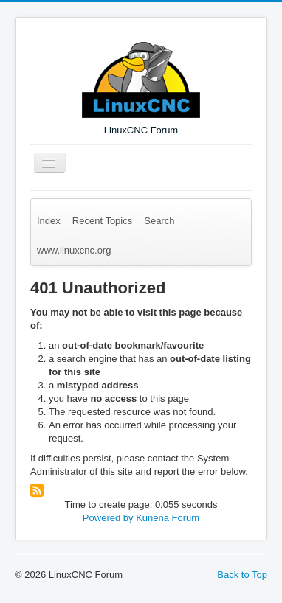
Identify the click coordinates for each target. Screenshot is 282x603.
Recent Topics (102, 220)
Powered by (108, 517)
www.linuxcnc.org (74, 250)
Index (49, 220)
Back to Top (242, 574)
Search (159, 220)
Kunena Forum (167, 517)
